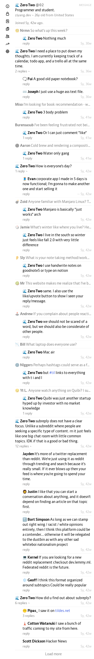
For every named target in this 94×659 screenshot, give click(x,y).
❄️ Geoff (30, 580)
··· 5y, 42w (84, 194)
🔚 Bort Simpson (36, 519)
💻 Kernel (31, 557)
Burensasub (24, 125)
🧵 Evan (29, 179)
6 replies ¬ (22, 603)
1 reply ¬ (21, 171)
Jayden (29, 454)
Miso (19, 104)
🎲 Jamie (22, 227)
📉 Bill (20, 344)
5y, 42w (85, 171)
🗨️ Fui (28, 79)
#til (52, 372)
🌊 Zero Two (25, 5)
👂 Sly (20, 257)
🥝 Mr (20, 283)
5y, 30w (85, 43)
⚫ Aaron (23, 145)
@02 (40, 5)
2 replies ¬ (22, 71)
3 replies (29, 616)
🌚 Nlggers (24, 365)
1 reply (27, 138)
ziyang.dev (23, 15)
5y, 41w (85, 117)
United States (64, 15)
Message (85, 5)
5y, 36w (85, 71)
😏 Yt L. (21, 390)
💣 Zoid (21, 201)
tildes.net (62, 610)
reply (26, 43)
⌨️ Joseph (31, 91)
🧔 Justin (30, 491)
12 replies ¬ (23, 446)
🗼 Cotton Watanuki (39, 623)
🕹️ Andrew (24, 314)
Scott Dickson (34, 641)
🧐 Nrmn (22, 30)
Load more (53, 654)
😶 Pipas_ (31, 610)
